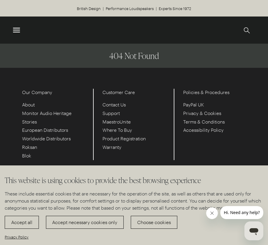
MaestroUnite (116, 121)
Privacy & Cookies (202, 113)
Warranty (111, 147)
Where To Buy (117, 130)
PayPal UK (193, 104)
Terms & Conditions (204, 121)
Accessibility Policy (203, 130)
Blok (26, 155)
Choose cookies (154, 222)
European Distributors (45, 130)
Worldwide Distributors (46, 138)
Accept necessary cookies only (84, 222)
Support (111, 113)
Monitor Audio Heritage (47, 113)
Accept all (21, 222)
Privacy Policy (17, 237)
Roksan (29, 147)
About (28, 104)
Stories (29, 121)
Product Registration (124, 138)
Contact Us (114, 104)
